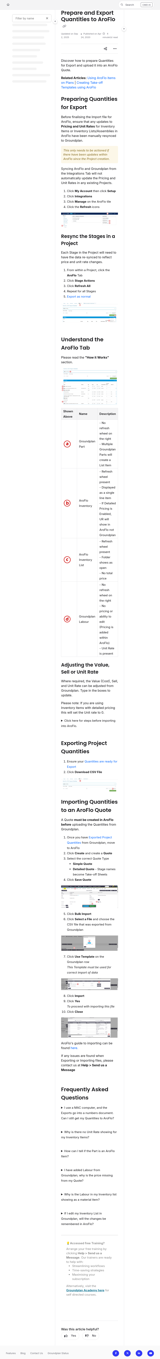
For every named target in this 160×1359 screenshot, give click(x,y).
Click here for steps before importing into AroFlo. (88, 723)
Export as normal (79, 296)
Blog (23, 1353)
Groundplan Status (58, 1353)
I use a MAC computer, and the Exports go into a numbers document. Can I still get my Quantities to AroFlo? (87, 1113)
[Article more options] (115, 49)
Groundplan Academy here (85, 1290)
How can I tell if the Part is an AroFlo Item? (88, 1153)
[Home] (8, 5)
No (90, 1336)
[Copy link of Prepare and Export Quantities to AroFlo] (64, 26)
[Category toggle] (55, 21)
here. (74, 1048)
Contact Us (36, 1353)
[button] (136, 5)
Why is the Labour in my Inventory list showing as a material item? (88, 1196)
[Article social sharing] (105, 49)
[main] (89, 678)
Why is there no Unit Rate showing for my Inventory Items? (89, 1134)
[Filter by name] (31, 18)
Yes (70, 1336)
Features (11, 1353)
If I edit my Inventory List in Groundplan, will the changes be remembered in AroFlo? (83, 1218)
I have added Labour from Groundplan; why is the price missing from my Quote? (87, 1175)
